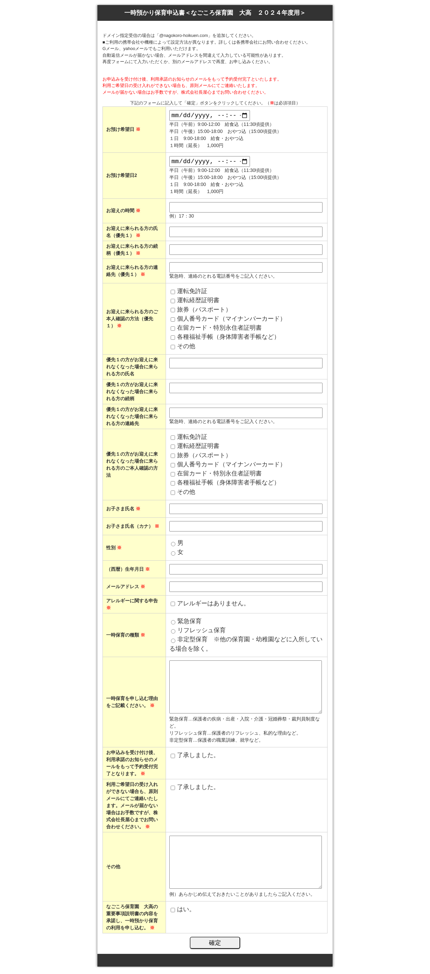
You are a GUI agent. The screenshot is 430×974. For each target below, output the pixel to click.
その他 (186, 348)
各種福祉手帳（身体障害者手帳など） (228, 339)
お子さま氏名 (123, 511)
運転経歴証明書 (198, 302)
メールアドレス (125, 589)
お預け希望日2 (121, 177)
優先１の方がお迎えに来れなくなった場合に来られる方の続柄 (132, 394)
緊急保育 (189, 623)
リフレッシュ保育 (201, 633)
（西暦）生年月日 (128, 571)
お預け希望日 (123, 130)
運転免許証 (192, 293)
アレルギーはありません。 (213, 605)
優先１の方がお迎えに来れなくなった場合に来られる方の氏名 (132, 369)
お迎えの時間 (123, 213)
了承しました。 (198, 757)
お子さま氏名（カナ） (132, 528)
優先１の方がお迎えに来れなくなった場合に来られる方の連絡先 (132, 419)
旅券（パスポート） (204, 312)
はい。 (186, 911)
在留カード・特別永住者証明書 (219, 330)
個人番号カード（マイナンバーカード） (231, 321)
